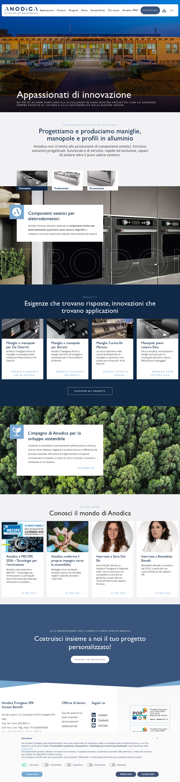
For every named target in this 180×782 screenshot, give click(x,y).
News (84, 10)
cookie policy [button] (27, 749)
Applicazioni (47, 10)
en (171, 10)
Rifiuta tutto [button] (126, 774)
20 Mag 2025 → (74, 593)
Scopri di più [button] (32, 774)
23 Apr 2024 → (120, 593)
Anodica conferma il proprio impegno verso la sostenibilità (67, 560)
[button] (157, 738)
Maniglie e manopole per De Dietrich (20, 345)
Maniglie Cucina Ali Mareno (116, 373)
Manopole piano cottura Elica (152, 345)
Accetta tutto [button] (148, 774)
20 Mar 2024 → (165, 593)
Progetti (73, 10)
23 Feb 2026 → (30, 593)
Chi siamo (114, 10)
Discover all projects (90, 391)
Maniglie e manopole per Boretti (65, 345)
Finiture (61, 10)
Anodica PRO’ (130, 10)
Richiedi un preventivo (90, 660)
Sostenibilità (98, 10)
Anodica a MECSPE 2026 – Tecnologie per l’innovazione (21, 560)
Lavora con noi (69, 726)
